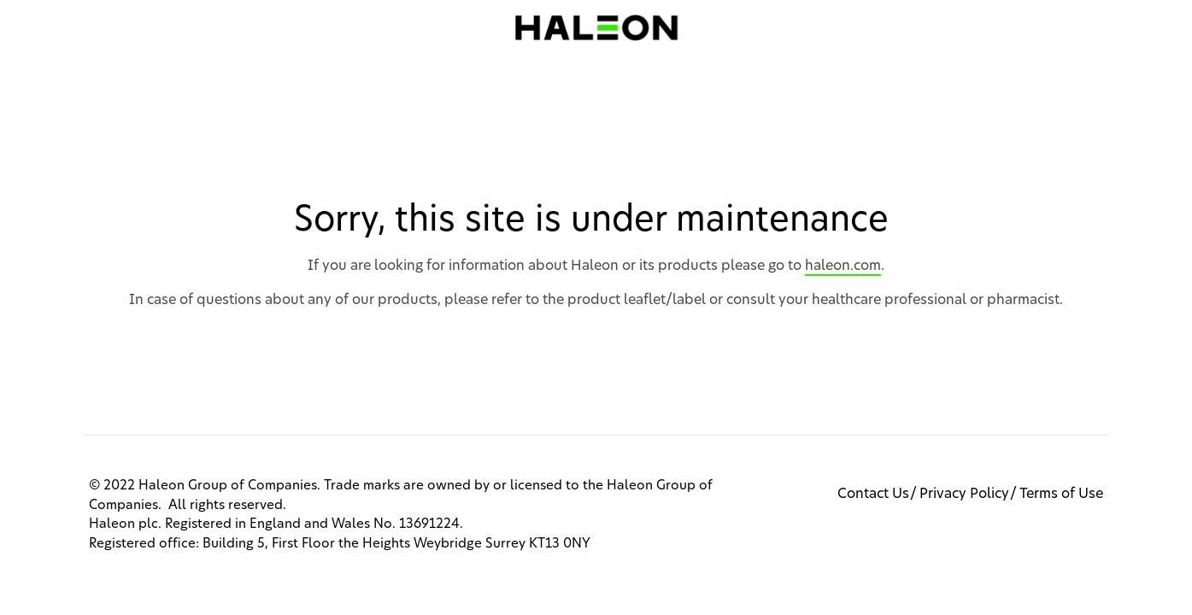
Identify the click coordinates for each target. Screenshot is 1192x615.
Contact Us (873, 494)
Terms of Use (1061, 494)
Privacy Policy (964, 494)
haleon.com (843, 265)
